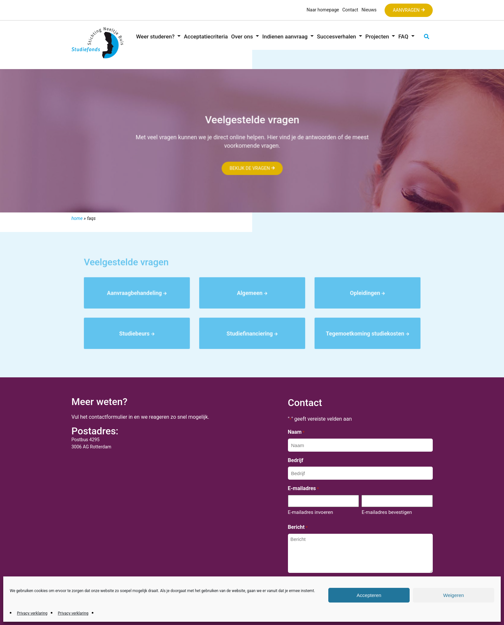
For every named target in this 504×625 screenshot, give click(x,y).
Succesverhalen (337, 36)
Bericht (298, 527)
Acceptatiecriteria (206, 36)
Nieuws (368, 9)
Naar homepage (322, 9)
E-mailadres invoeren (310, 512)
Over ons (242, 36)
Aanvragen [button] (406, 10)
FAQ (404, 36)
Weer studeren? (156, 36)
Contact (350, 9)
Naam (296, 432)
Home (77, 218)
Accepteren (369, 595)
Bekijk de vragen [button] (249, 168)
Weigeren (453, 595)
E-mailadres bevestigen (386, 512)
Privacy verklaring (32, 613)
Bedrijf (296, 460)
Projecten (377, 36)
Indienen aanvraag (285, 36)
